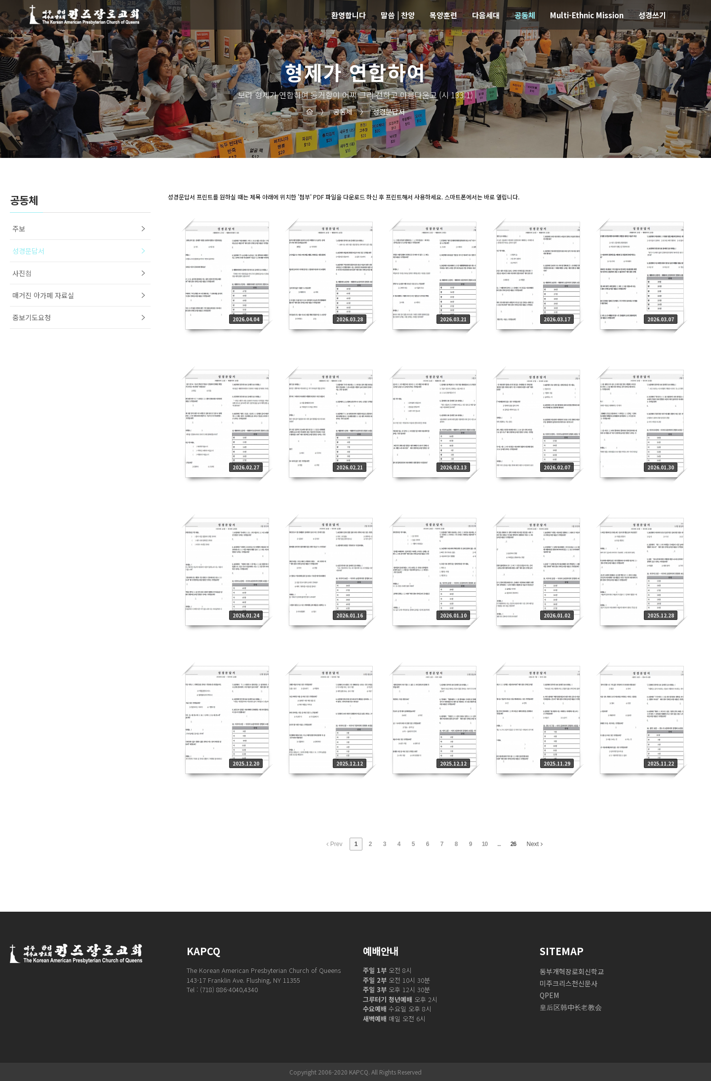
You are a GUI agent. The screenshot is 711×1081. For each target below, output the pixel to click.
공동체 (336, 111)
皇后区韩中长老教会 (571, 1007)
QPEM (549, 995)
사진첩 (22, 273)
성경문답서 (382, 111)
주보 (18, 228)
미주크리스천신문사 (568, 983)
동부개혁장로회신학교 (572, 971)
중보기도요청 (31, 317)
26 (513, 844)
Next (535, 844)
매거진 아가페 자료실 (43, 295)
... (499, 844)
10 (484, 844)
